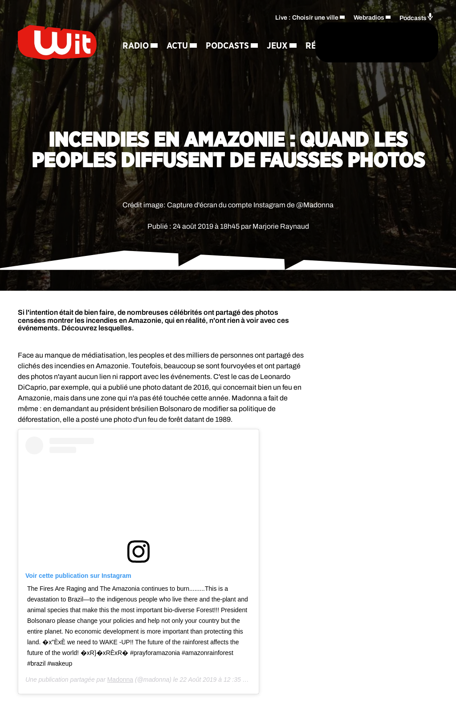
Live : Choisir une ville (306, 29)
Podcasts (154, 60)
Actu (187, 29)
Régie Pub (154, 91)
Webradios (369, 29)
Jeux (204, 60)
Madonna (120, 679)
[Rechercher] (246, 57)
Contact (203, 91)
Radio (146, 29)
